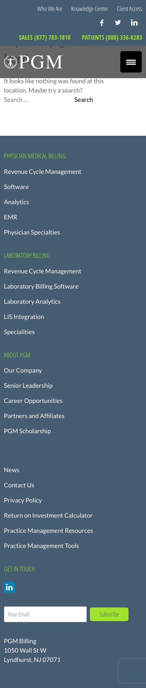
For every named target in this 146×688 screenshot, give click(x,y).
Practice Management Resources (48, 530)
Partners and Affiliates (34, 416)
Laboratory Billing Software (41, 286)
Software (16, 187)
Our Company (23, 370)
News (11, 470)
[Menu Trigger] (131, 62)
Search (83, 100)
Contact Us (19, 485)
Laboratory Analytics (32, 301)
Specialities (19, 332)
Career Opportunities (33, 400)
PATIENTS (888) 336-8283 (112, 37)
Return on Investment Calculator (48, 515)
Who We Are (50, 8)
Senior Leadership (28, 385)
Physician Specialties (32, 232)
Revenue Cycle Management (42, 171)
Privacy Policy (23, 500)
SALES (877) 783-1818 (45, 37)
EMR (10, 217)
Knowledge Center (89, 8)
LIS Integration (24, 316)
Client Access (129, 8)
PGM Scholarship (27, 431)
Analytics (16, 202)
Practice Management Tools (41, 546)
